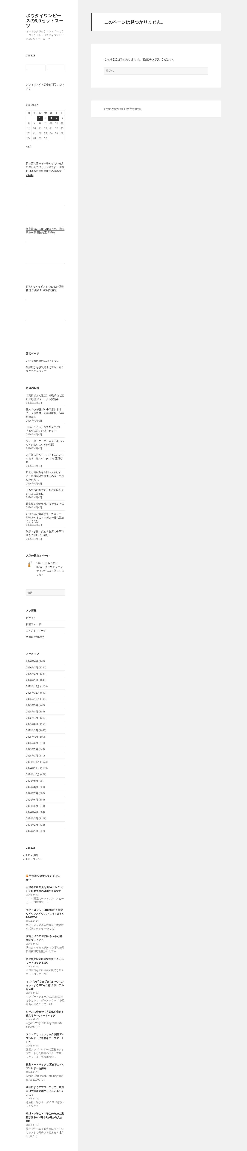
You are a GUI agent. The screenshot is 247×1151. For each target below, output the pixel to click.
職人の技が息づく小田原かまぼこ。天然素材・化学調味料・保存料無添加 (45, 413)
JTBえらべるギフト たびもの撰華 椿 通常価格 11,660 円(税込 (45, 288)
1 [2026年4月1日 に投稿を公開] (40, 118)
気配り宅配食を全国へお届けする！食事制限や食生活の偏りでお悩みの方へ (45, 475)
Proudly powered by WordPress (123, 109)
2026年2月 (32, 674)
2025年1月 (32, 755)
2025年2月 (32, 749)
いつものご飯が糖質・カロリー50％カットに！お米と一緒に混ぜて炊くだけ (45, 517)
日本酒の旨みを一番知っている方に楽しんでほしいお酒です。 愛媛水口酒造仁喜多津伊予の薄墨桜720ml (45, 169)
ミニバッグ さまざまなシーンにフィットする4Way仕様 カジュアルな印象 (45, 985)
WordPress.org (35, 637)
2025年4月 (32, 736)
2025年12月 (33, 686)
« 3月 (29, 146)
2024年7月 (32, 793)
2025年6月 (32, 724)
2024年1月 (32, 831)
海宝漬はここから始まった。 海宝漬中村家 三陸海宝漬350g (45, 230)
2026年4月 (32, 661)
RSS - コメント (34, 859)
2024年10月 (33, 774)
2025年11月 (33, 692)
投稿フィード (33, 624)
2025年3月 (32, 743)
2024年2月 (32, 824)
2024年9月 (32, 780)
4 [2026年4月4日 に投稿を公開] (56, 118)
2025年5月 (32, 730)
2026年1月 (32, 680)
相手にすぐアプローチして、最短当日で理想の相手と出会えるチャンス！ (45, 1090)
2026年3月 (32, 667)
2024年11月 (33, 768)
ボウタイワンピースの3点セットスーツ (44, 20)
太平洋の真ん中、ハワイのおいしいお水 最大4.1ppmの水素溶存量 (45, 458)
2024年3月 (32, 818)
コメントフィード (36, 630)
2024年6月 (32, 799)
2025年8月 (32, 711)
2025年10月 (33, 699)
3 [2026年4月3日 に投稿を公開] (51, 118)
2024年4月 (32, 812)
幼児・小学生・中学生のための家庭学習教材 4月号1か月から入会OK (45, 1117)
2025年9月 (32, 705)
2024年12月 (33, 762)
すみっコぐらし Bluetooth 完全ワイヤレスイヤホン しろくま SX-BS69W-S (45, 913)
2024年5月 (32, 806)
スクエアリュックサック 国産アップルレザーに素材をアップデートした (45, 1038)
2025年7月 (32, 718)
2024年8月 (32, 787)
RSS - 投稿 (32, 855)
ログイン (31, 618)
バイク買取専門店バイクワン (42, 361)
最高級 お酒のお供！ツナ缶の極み (45, 503)
